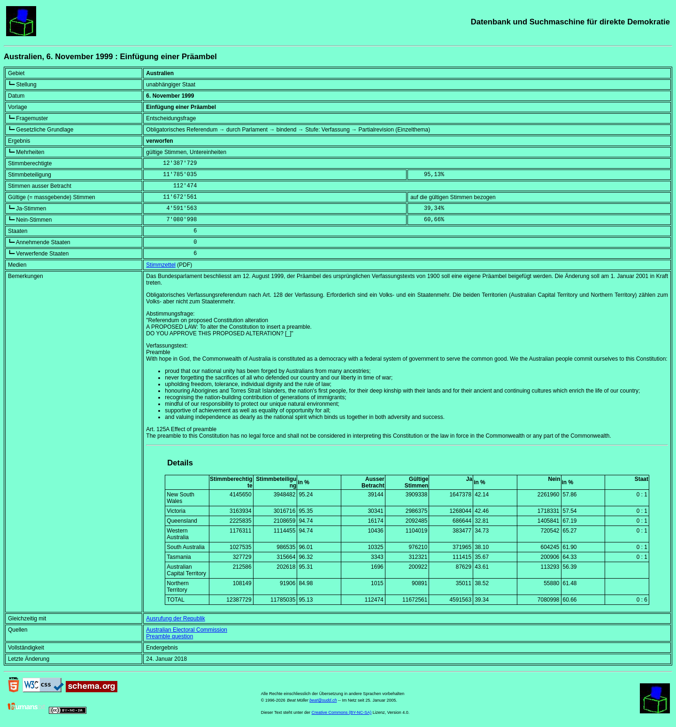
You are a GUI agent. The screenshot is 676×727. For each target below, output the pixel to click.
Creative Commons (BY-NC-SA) (342, 712)
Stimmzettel (161, 265)
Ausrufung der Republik (175, 618)
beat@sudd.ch (323, 700)
